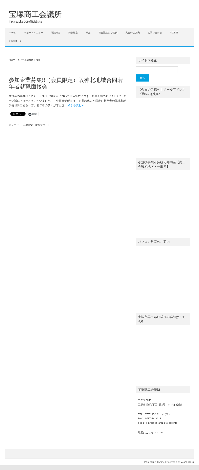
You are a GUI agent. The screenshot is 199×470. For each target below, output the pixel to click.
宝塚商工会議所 (35, 14)
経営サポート (42, 124)
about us (15, 41)
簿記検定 (55, 32)
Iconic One (150, 462)
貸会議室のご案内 (108, 32)
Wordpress (187, 462)
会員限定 (28, 124)
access (174, 32)
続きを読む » (75, 105)
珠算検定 (73, 32)
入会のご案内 (132, 32)
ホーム (12, 32)
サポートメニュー (33, 32)
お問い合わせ (155, 32)
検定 (88, 32)
